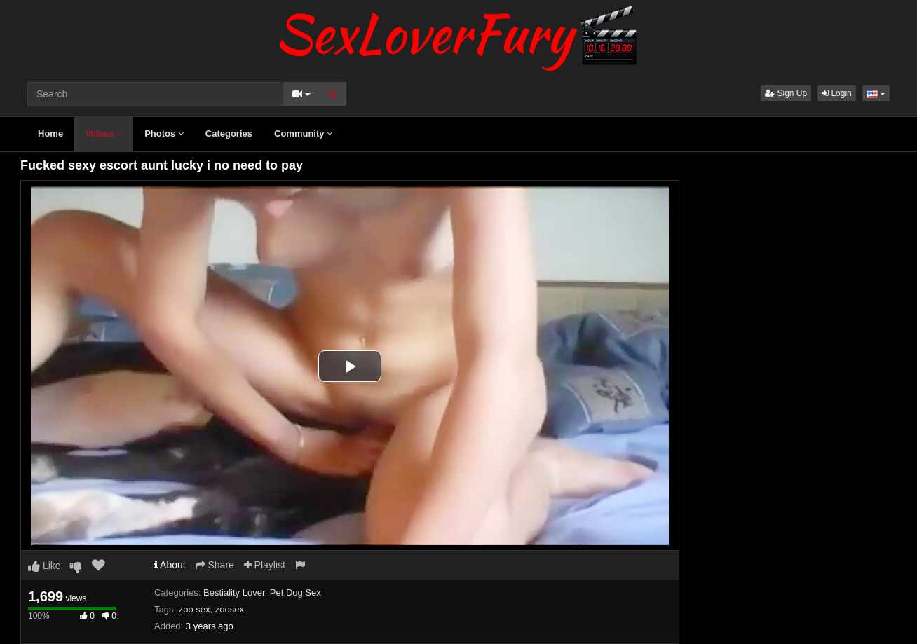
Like (44, 565)
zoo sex (194, 609)
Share (215, 564)
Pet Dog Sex (295, 592)
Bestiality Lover (233, 592)
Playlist (264, 564)
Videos (104, 133)
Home (50, 133)
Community (303, 133)
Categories (228, 133)
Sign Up (786, 93)
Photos (164, 133)
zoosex (229, 609)
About (170, 564)
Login (837, 93)
